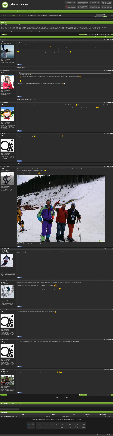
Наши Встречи (43, 15)
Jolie (2, 104)
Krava (19, 67)
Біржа (31, 11)
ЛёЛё (2, 169)
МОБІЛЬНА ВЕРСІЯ (6, 15)
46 (95, 34)
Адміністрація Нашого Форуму (97, 434)
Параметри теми (99, 36)
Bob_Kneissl (4, 251)
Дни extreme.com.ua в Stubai (51, 397)
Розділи (17, 11)
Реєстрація (3, 11)
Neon (2, 135)
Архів (106, 434)
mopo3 (23, 67)
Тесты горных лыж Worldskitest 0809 (9, 416)
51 (105, 34)
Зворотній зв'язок (85, 434)
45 (93, 34)
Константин (4, 371)
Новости (37, 15)
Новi (77, 394)
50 (103, 34)
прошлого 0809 (54, 15)
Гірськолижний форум (29, 15)
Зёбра (30, 99)
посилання (109, 39)
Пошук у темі (108, 36)
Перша (89, 34)
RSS (22, 15)
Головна (10, 11)
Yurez (19, 99)
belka (2, 42)
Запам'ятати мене (108, 15)
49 (101, 34)
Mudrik (3, 282)
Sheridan (23, 99)
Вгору (110, 434)
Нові (24, 11)
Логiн (94, 14)
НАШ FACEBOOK (16, 15)
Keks (34, 99)
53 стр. (109, 34)
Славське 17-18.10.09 (63, 397)
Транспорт (38, 11)
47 (97, 34)
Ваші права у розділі (5, 408)
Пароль (94, 16)
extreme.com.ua (71, 419)
